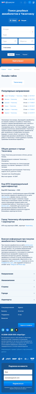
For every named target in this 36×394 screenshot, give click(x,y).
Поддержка (5, 315)
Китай (10, 69)
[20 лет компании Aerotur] (3, 3)
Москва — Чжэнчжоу (11, 99)
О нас (20, 315)
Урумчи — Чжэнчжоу (11, 113)
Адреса (20, 307)
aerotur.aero (29, 245)
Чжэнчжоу (18, 82)
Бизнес (18, 54)
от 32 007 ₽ (31, 113)
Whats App (21, 264)
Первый (24, 54)
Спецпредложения (7, 307)
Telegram (14, 264)
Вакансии (4, 318)
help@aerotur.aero (7, 263)
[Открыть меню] (34, 2)
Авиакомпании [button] (18, 280)
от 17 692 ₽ (31, 109)
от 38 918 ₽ (31, 96)
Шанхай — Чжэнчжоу (11, 102)
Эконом (11, 54)
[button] (21, 2)
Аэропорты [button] (18, 300)
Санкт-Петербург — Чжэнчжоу (14, 96)
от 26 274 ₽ (31, 99)
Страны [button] (18, 287)
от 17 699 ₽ (31, 102)
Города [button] (18, 293)
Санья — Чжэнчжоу (10, 106)
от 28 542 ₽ (31, 106)
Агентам (21, 311)
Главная (3, 69)
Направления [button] (18, 274)
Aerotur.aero (5, 197)
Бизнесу (4, 311)
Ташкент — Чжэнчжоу (11, 109)
